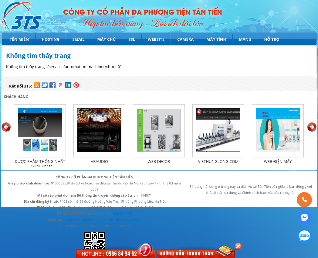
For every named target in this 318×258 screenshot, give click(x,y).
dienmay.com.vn (128, 219)
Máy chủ (106, 39)
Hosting (50, 39)
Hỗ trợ (272, 39)
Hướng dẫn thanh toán (186, 253)
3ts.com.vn (83, 219)
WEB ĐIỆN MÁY (278, 161)
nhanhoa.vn (104, 219)
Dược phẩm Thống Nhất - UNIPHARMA (40, 164)
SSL (131, 39)
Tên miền (19, 39)
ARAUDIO (99, 161)
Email (78, 39)
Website (156, 39)
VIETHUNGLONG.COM (218, 161)
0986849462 (122, 213)
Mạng (245, 39)
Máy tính (216, 39)
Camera (185, 39)
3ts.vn (67, 219)
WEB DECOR (159, 161)
